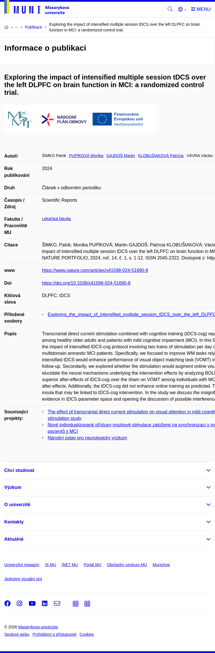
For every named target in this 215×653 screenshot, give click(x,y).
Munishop (161, 564)
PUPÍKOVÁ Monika (86, 155)
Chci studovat (19, 470)
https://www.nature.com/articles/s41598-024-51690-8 (95, 270)
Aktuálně (14, 539)
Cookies (87, 634)
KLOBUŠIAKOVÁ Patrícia (161, 155)
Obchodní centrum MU (127, 564)
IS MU (50, 564)
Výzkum (12, 487)
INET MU (70, 564)
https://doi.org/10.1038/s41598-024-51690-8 (86, 283)
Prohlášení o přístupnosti (55, 634)
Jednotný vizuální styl (23, 579)
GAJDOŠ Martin (120, 155)
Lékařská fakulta (56, 218)
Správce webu (16, 634)
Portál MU (92, 564)
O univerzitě (17, 504)
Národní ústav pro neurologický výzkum (87, 437)
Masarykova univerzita (38, 627)
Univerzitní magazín (21, 564)
